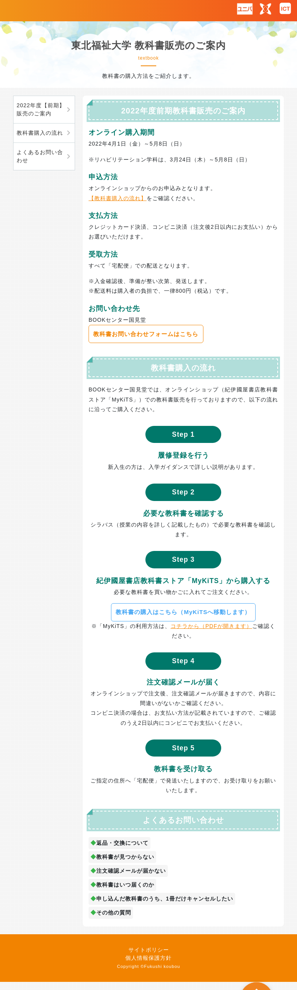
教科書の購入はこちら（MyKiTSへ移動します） (183, 612)
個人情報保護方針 (148, 958)
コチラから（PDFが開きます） (211, 626)
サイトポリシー (148, 950)
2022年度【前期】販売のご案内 (41, 109)
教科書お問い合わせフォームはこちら (145, 334)
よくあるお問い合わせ (40, 156)
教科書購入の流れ (40, 133)
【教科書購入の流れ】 (118, 198)
